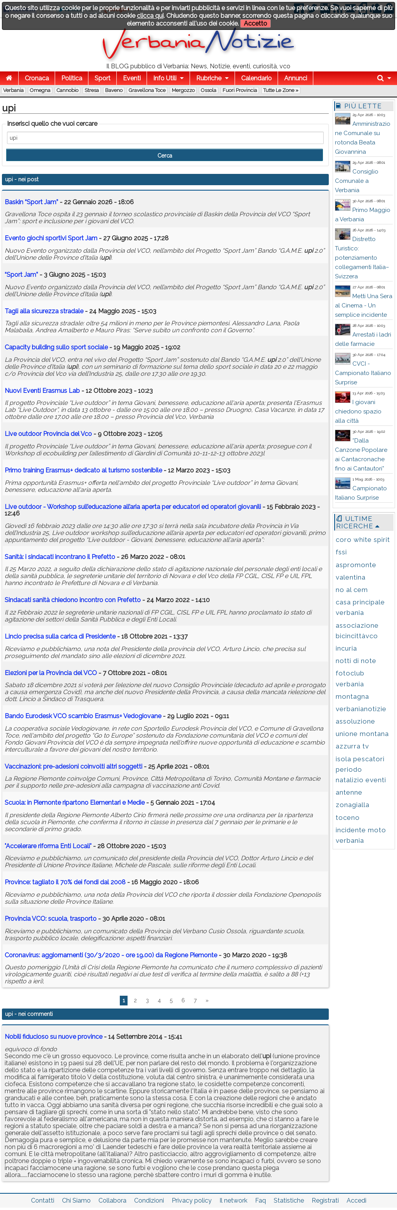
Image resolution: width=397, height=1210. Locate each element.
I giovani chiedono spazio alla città (358, 411)
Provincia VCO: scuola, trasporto (51, 918)
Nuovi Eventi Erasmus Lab (42, 390)
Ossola (208, 90)
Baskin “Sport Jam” (31, 202)
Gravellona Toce (147, 90)
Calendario (256, 78)
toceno (348, 817)
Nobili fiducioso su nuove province (53, 1036)
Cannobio (67, 90)
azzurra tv (352, 746)
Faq (260, 1200)
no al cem (352, 590)
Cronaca (37, 78)
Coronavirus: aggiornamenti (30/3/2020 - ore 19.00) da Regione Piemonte (111, 955)
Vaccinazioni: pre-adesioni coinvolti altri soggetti (73, 766)
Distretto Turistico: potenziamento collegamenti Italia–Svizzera (362, 258)
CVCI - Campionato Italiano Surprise (363, 373)
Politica (71, 78)
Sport (102, 78)
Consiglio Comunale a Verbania (356, 181)
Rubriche (208, 78)
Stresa (92, 90)
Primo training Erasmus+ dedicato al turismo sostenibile (83, 470)
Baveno (114, 90)
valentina (351, 577)
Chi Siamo (76, 1200)
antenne (349, 792)
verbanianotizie (361, 709)
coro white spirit (363, 539)
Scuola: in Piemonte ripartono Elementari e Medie (75, 802)
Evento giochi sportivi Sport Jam (51, 238)
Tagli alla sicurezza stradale (44, 311)
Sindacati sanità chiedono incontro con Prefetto (73, 600)
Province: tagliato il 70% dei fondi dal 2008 (65, 882)
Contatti (42, 1200)
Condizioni (149, 1200)
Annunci (295, 78)
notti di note (356, 661)
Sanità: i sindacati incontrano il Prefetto (60, 557)
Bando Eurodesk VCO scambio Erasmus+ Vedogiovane (83, 716)
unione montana (362, 734)
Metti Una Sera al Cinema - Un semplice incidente (363, 305)
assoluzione (355, 721)
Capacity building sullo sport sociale (56, 347)
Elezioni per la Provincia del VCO (51, 673)
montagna (352, 696)
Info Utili (164, 78)
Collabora (112, 1200)
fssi (341, 552)
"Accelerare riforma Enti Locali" (48, 846)
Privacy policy (192, 1200)
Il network (233, 1200)
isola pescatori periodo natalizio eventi (361, 769)
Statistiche (289, 1200)
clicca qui (150, 15)
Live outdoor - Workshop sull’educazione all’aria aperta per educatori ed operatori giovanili (133, 506)
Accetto (255, 23)
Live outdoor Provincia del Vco (48, 433)
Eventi (132, 78)
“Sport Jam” (21, 274)
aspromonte (356, 565)
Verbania (13, 90)
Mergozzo (183, 90)
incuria (346, 648)
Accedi (356, 1200)
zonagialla (352, 805)
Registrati (325, 1200)
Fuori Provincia (240, 90)
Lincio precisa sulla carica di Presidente (60, 636)
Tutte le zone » (281, 90)
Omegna (40, 90)
